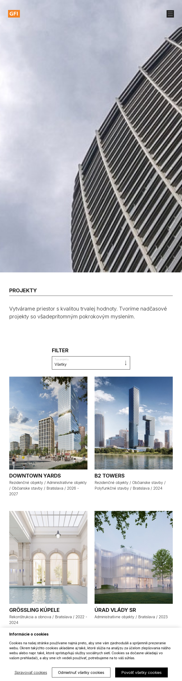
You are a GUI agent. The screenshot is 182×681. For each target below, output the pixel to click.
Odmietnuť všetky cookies (81, 672)
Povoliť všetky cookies (141, 672)
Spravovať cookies (30, 672)
